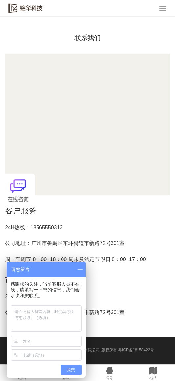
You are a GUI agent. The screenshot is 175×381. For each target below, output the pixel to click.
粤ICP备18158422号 (136, 350)
